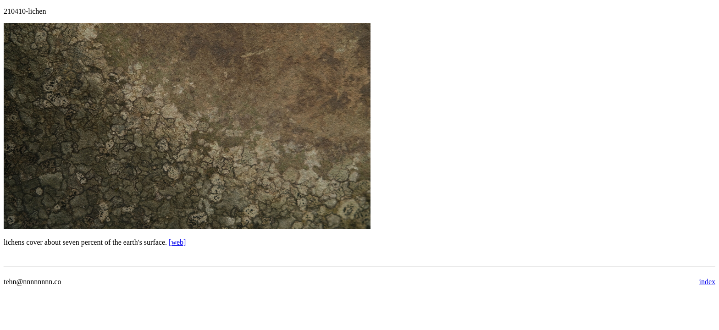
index (707, 282)
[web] (177, 242)
